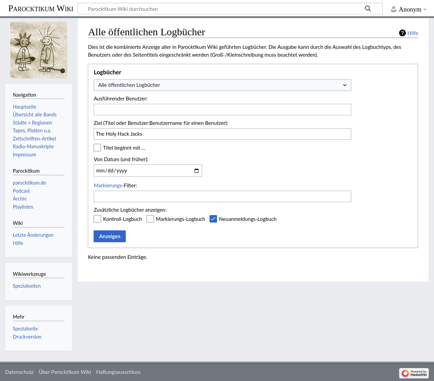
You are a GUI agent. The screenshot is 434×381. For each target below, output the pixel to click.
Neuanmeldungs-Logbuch (248, 219)
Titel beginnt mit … (124, 148)
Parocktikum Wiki (40, 7)
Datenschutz (19, 372)
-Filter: (115, 185)
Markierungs (108, 185)
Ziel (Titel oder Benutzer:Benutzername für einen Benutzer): (161, 123)
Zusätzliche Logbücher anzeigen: (130, 210)
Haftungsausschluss (118, 372)
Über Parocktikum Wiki (65, 372)
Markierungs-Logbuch (180, 219)
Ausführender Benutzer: (120, 98)
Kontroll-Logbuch (122, 219)
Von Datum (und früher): (121, 159)
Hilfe (413, 33)
